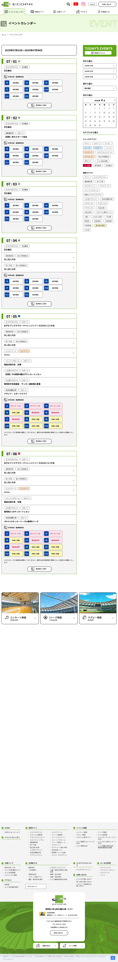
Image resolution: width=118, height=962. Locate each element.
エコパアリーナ (90, 186)
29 (95, 125)
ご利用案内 (32, 870)
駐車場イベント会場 (58, 852)
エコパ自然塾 (102, 835)
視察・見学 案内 (55, 874)
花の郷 (108, 216)
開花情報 (98, 165)
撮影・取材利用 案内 (35, 879)
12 (113, 112)
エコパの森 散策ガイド (12, 870)
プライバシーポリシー (108, 870)
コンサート (88, 152)
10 (104, 112)
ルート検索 (73, 945)
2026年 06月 (89, 77)
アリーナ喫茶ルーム (58, 842)
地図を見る (46, 945)
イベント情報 (81, 828)
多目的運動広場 (107, 199)
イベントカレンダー (12, 837)
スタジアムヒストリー (37, 837)
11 (109, 112)
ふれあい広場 (97, 216)
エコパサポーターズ (83, 869)
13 (86, 116)
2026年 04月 (89, 65)
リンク (102, 875)
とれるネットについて (57, 867)
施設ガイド (32, 828)
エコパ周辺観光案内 (11, 887)
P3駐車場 (108, 221)
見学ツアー (88, 161)
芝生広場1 (101, 208)
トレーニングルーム (91, 190)
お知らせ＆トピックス (12, 832)
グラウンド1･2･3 (36, 855)
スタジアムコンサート (104, 152)
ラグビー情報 (81, 835)
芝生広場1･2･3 (57, 850)
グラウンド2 (102, 203)
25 (109, 121)
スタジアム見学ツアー (83, 837)
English (92, 4)
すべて (87, 143)
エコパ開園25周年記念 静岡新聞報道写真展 (106, 847)
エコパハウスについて (84, 864)
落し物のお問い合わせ (84, 881)
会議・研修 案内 (55, 877)
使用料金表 (32, 874)
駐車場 (87, 221)
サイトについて (105, 867)
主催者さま (32, 863)
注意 (88, 165)
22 (95, 121)
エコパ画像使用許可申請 (58, 879)
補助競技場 (88, 181)
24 (104, 121)
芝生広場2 (88, 212)
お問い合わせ (106, 4)
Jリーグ (87, 148)
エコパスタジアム (100, 177)
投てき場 (100, 181)
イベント (109, 148)
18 (109, 116)
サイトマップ (104, 872)
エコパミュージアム (37, 840)
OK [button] (113, 958)
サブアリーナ (104, 186)
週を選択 (88, 88)
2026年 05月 (89, 71)
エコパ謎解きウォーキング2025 (85, 842)
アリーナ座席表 (57, 835)
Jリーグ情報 (102, 832)
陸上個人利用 (34, 847)
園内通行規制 (100, 225)
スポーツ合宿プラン (35, 877)
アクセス (8, 880)
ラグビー (98, 148)
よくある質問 (105, 863)
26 (113, 121)
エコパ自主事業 (102, 161)
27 (86, 125)
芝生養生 (109, 165)
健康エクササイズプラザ (93, 194)
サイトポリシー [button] (8, 959)
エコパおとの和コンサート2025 (107, 842)
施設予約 (31, 867)
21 (90, 121)
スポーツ (97, 143)
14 (90, 116)
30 (100, 125)
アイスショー (89, 156)
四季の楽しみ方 (10, 867)
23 (100, 121)
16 (100, 116)
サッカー (108, 143)
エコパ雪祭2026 (81, 846)
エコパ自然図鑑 (10, 872)
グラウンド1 (89, 203)
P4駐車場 (88, 225)
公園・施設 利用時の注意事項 (58, 871)
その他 (87, 230)
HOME (7, 828)
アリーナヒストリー (58, 837)
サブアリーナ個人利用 (59, 847)
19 (113, 116)
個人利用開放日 (103, 156)
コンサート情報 (81, 832)
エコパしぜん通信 (11, 875)
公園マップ (9, 863)
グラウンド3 (89, 208)
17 (104, 116)
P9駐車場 (97, 221)
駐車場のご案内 (41, 105)
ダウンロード (32, 886)
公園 (86, 216)
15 (95, 116)
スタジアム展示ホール (104, 212)
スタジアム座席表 (36, 835)
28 (90, 125)
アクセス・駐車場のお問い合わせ (84, 885)
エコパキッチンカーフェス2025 (107, 838)
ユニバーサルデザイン (59, 855)
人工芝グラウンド (91, 199)
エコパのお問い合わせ (84, 879)
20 (86, 121)
